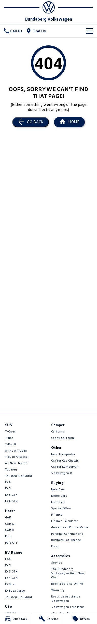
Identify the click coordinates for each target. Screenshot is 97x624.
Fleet (55, 546)
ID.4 (8, 482)
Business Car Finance (66, 540)
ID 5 (8, 488)
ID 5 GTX (11, 494)
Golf (8, 517)
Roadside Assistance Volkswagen (65, 598)
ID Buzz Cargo (15, 590)
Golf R (9, 530)
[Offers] (81, 618)
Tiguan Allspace (16, 457)
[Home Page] (48, 7)
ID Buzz (10, 584)
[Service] (48, 618)
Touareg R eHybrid (18, 476)
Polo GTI (11, 542)
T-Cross (10, 431)
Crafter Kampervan (64, 466)
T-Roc (9, 438)
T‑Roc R (10, 444)
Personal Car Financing (67, 534)
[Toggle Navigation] (89, 30)
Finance (56, 514)
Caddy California (63, 438)
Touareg (11, 469)
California (58, 431)
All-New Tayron (16, 463)
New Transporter (63, 454)
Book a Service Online (67, 583)
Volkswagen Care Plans (68, 607)
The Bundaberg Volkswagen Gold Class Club (68, 573)
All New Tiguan (16, 450)
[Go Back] (30, 122)
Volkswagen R (61, 473)
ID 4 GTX (11, 501)
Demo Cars (59, 496)
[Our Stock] (16, 618)
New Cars (58, 489)
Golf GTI (11, 524)
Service (56, 562)
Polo (8, 536)
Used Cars (58, 502)
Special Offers (61, 508)
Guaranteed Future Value (69, 527)
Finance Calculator (64, 521)
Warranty (58, 590)
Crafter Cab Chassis (64, 460)
